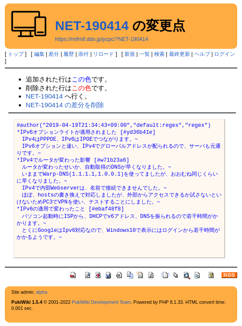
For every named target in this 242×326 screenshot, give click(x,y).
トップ (16, 54)
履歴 (68, 54)
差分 (53, 54)
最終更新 (179, 54)
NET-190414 (91, 25)
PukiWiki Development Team (101, 302)
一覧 (144, 54)
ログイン (224, 54)
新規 (129, 54)
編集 (39, 54)
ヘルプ (202, 54)
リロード (103, 54)
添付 (83, 54)
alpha (41, 292)
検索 (159, 54)
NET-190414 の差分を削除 (65, 105)
